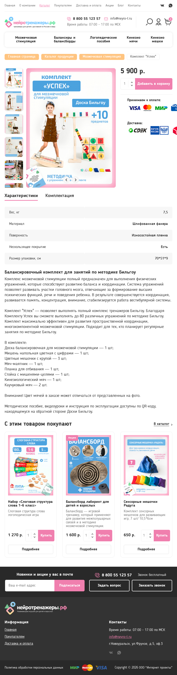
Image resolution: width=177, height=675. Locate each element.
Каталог (44, 5)
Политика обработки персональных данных (34, 667)
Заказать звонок (152, 585)
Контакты (134, 5)
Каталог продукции (59, 57)
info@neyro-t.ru (118, 19)
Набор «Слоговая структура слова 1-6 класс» (30, 503)
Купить (46, 535)
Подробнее (30, 549)
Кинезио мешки (157, 39)
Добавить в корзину (153, 84)
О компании (27, 5)
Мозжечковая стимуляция (26, 39)
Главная (10, 5)
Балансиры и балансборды (65, 39)
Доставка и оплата (88, 5)
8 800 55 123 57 (83, 19)
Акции (110, 5)
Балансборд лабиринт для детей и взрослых (87, 503)
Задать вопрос (109, 585)
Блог (121, 5)
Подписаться (69, 585)
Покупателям (63, 5)
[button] (66, 179)
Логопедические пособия (103, 39)
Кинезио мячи (133, 39)
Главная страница (21, 57)
